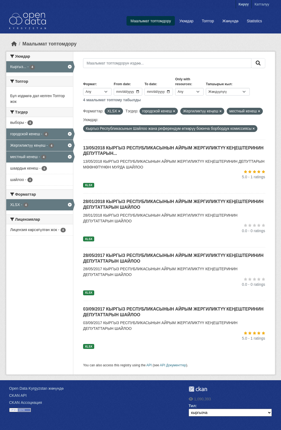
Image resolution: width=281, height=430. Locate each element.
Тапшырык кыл (218, 84)
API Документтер (173, 365)
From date (122, 84)
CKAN (198, 389)
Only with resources (183, 81)
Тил (192, 406)
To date (150, 84)
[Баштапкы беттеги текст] (14, 44)
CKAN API (18, 395)
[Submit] (258, 63)
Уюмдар (186, 21)
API (149, 365)
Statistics (254, 21)
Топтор (208, 21)
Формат (89, 84)
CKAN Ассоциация (25, 402)
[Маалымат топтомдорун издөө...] (167, 63)
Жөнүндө (230, 21)
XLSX (88, 185)
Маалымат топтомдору (151, 21)
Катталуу (261, 4)
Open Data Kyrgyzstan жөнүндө (36, 388)
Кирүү (244, 4)
